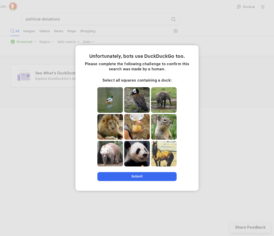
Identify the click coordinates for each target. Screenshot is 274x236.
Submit (136, 176)
